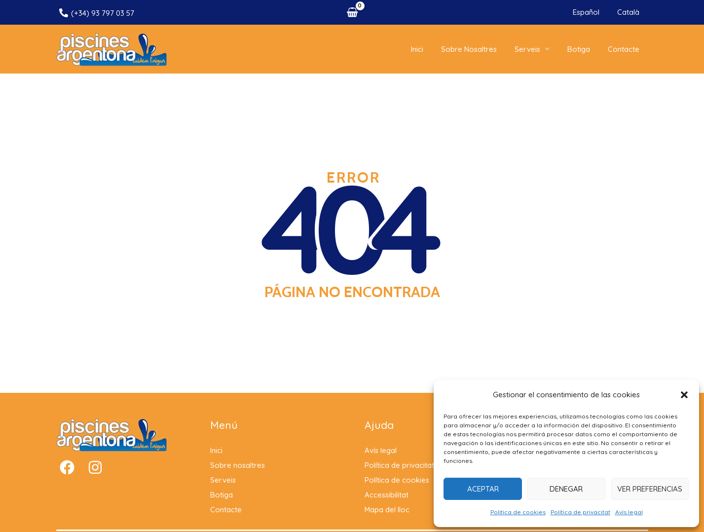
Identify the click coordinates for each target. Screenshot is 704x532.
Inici (430, 51)
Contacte (625, 51)
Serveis (535, 51)
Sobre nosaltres (479, 51)
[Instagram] (95, 473)
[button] (684, 395)
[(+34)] (96, 12)
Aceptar (483, 489)
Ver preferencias (649, 489)
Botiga (583, 51)
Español (590, 12)
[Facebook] (67, 473)
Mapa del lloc (387, 515)
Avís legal (629, 512)
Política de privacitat (580, 512)
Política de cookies (518, 512)
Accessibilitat (386, 500)
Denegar (566, 489)
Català (630, 12)
